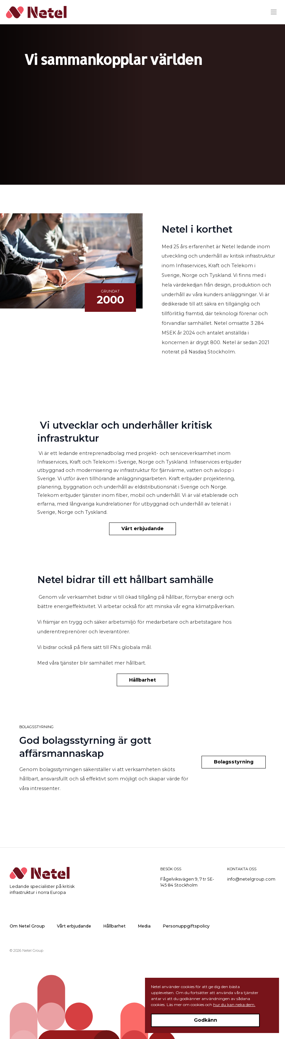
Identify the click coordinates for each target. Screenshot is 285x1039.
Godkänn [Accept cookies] (205, 1020)
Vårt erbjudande (142, 528)
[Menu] (276, 12)
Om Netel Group (27, 926)
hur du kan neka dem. (234, 1004)
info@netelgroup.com (251, 879)
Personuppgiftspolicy (186, 926)
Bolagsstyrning (233, 762)
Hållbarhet (142, 680)
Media (144, 926)
